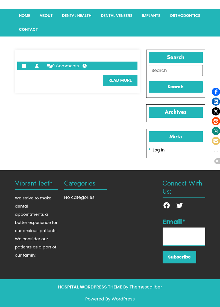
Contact (28, 29)
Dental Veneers (117, 15)
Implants (151, 15)
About (46, 15)
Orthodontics (185, 15)
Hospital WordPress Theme (90, 287)
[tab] (176, 70)
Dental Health (77, 15)
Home (24, 15)
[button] (216, 92)
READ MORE (122, 81)
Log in (159, 150)
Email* (184, 231)
